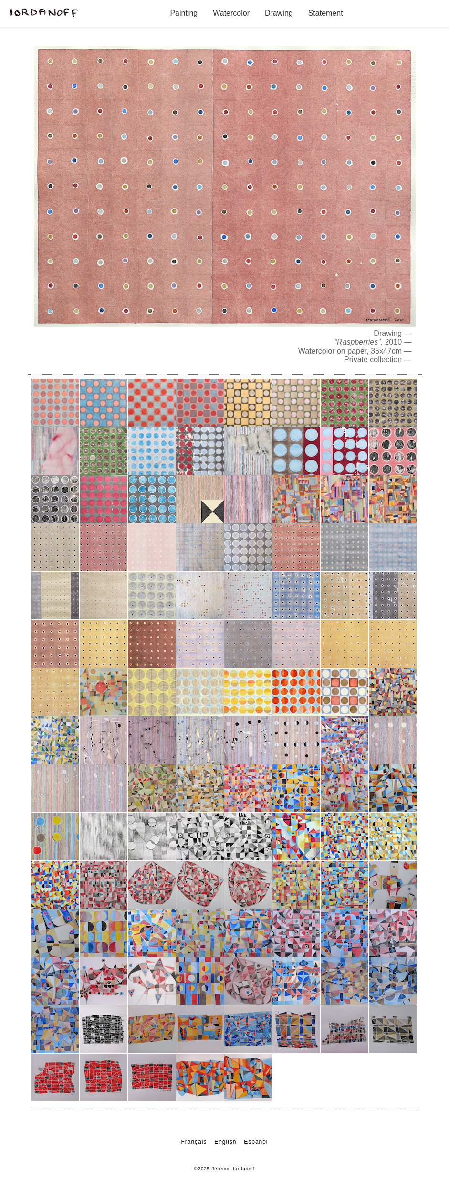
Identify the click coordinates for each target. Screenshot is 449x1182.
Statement (325, 13)
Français (194, 1142)
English (225, 1142)
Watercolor (231, 13)
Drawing (279, 13)
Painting (184, 13)
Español (256, 1142)
